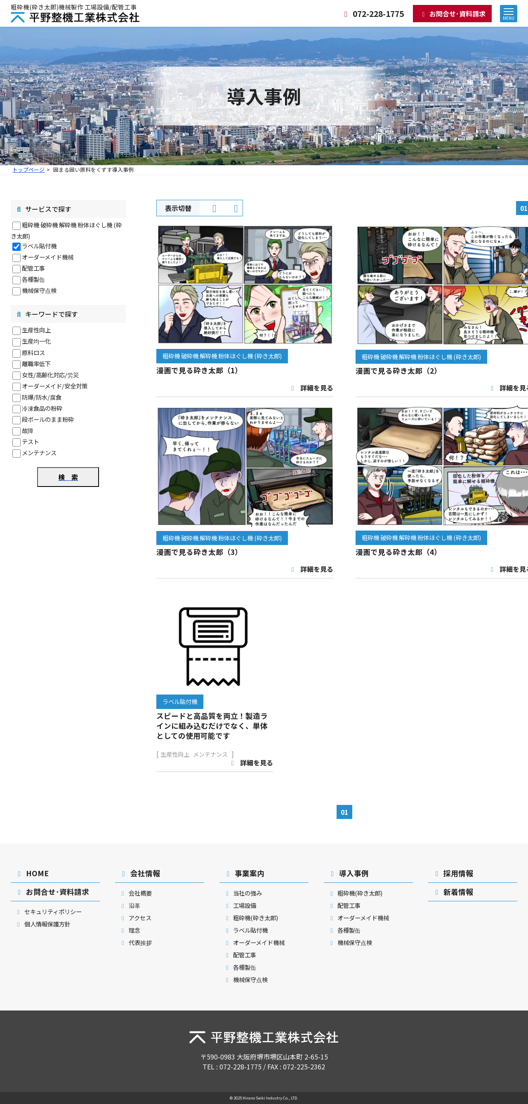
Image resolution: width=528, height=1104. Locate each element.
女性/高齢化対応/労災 (50, 374)
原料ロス (33, 352)
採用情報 (452, 873)
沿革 (129, 905)
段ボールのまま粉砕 (48, 419)
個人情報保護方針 (43, 923)
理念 (129, 930)
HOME (32, 873)
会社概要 (135, 893)
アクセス (135, 917)
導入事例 (348, 873)
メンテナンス (39, 452)
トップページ (28, 169)
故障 (27, 430)
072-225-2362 (304, 1066)
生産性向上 (36, 329)
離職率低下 (36, 363)
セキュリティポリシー (48, 911)
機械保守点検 (39, 290)
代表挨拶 (135, 942)
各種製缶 (33, 279)
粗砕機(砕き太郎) (251, 917)
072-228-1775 (372, 13)
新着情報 (452, 891)
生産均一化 (36, 341)
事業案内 (244, 873)
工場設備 (240, 905)
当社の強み (243, 893)
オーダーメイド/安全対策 (54, 385)
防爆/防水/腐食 (41, 397)
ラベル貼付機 (39, 245)
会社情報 (139, 873)
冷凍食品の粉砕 (42, 408)
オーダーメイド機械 (47, 257)
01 (344, 812)
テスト (30, 441)
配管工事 (33, 268)
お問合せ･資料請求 (452, 14)
